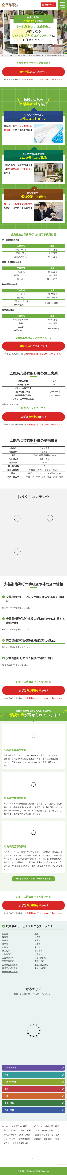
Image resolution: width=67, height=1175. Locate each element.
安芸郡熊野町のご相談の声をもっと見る (33, 878)
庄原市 (5, 947)
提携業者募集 (24, 1139)
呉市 (36, 933)
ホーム (5, 1126)
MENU (62, 5)
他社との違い (33, 1130)
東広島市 (6, 951)
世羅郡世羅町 (40, 968)
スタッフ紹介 (25, 1135)
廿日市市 (38, 951)
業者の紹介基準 (52, 1126)
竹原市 (5, 937)
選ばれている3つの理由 (13, 1130)
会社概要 (37, 1139)
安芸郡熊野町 (8, 961)
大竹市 (37, 947)
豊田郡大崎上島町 (10, 968)
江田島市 (38, 954)
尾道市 (5, 940)
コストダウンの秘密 (18, 1126)
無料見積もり (48, 5)
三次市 (37, 944)
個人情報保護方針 (20, 1143)
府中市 (5, 944)
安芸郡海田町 (40, 958)
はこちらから (33, 71)
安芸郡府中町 (8, 958)
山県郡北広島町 (41, 965)
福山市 (37, 940)
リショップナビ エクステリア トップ (14, 55)
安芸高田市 (7, 954)
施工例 (6, 1143)
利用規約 (48, 1139)
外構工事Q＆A (9, 1135)
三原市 (37, 937)
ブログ (58, 1139)
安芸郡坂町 (39, 961)
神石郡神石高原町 (10, 971)
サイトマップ (9, 1139)
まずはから (33, 416)
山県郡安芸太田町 (10, 965)
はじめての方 (36, 1126)
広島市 (5, 933)
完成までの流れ (49, 1130)
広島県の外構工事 (37, 55)
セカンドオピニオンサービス (46, 1135)
